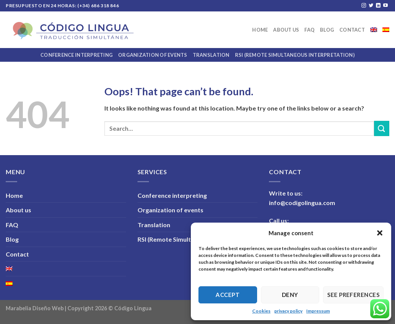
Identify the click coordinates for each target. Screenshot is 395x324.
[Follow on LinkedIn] (378, 5)
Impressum (318, 311)
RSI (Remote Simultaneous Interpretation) (295, 55)
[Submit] (381, 128)
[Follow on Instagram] (363, 5)
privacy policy (288, 311)
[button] (380, 233)
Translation (211, 55)
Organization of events (152, 55)
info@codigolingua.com (302, 202)
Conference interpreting (76, 55)
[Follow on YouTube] (385, 5)
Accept (228, 294)
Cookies (261, 311)
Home (260, 30)
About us (286, 30)
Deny (290, 294)
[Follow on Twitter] (371, 5)
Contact (352, 30)
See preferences (353, 294)
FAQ (309, 30)
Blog (327, 30)
